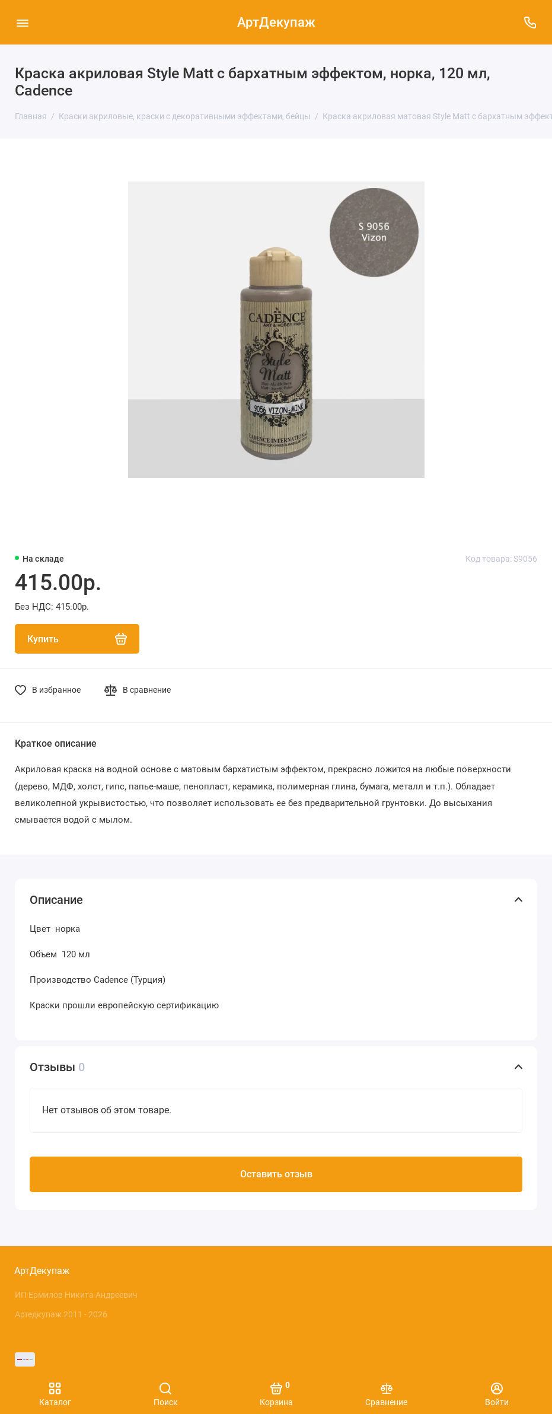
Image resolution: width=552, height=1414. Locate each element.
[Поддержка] (530, 22)
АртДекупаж (276, 22)
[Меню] (22, 22)
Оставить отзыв (276, 1174)
